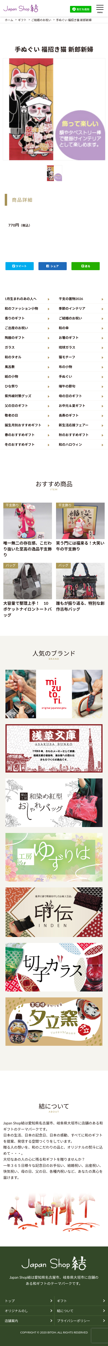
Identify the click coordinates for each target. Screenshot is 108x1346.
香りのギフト (15, 318)
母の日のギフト (70, 396)
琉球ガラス (67, 347)
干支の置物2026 (71, 299)
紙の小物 (11, 376)
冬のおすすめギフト (20, 444)
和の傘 (64, 328)
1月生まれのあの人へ (21, 299)
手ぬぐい (65, 376)
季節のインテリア (72, 308)
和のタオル (13, 357)
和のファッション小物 (21, 308)
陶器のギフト (15, 338)
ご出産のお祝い (16, 328)
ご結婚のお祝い (70, 318)
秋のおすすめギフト (74, 435)
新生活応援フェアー (74, 425)
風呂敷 (10, 367)
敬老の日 (11, 415)
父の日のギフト (16, 406)
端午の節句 (67, 386)
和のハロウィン (70, 444)
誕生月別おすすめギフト (23, 425)
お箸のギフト (69, 338)
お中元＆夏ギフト (72, 406)
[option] (54, 109)
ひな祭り (11, 386)
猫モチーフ (67, 357)
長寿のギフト (69, 415)
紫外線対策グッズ (18, 396)
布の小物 (65, 367)
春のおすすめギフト (20, 435)
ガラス (10, 347)
